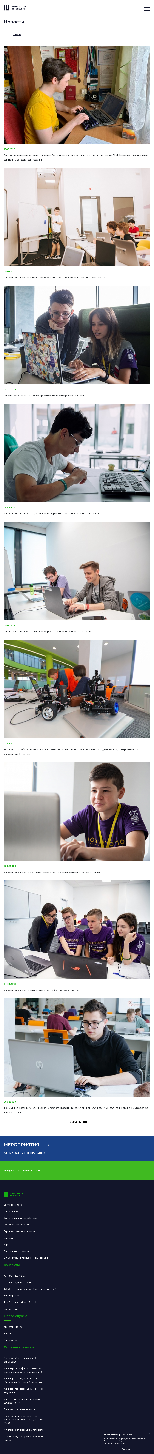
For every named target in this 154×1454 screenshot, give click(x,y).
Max (37, 1170)
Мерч (6, 1244)
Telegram (9, 1170)
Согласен (127, 1449)
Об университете (13, 1204)
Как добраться (11, 1295)
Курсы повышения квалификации (20, 1218)
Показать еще (77, 1122)
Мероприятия (21, 1144)
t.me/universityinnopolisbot (20, 1302)
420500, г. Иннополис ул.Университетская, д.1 (30, 1289)
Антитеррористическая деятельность (23, 1430)
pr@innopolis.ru (13, 1327)
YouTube (27, 1170)
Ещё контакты (11, 1309)
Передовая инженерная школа (19, 1231)
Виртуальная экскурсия (16, 1251)
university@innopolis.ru (17, 1282)
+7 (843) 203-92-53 (14, 1275)
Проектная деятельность (17, 1224)
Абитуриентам (11, 1211)
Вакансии (8, 1238)
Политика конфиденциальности (20, 1409)
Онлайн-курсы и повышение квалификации (26, 1258)
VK (18, 1170)
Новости (8, 1333)
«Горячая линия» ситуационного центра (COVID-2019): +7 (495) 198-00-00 (24, 1420)
